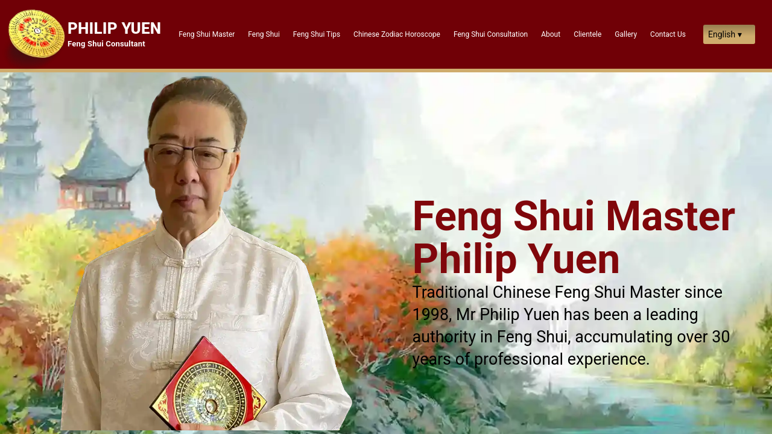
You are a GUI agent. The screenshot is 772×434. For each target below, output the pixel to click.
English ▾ (725, 34)
